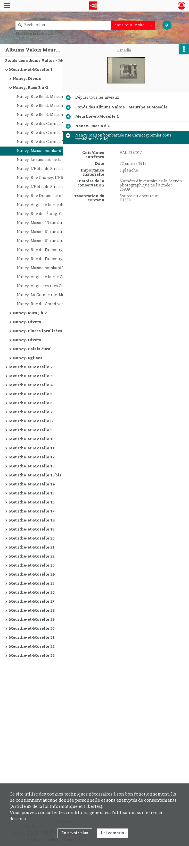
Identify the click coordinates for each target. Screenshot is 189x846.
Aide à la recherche (37, 33)
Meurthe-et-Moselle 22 (31, 556)
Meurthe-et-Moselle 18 (31, 520)
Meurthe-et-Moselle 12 (31, 457)
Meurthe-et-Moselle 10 (31, 439)
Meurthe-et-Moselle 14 (31, 484)
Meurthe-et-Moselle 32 (31, 646)
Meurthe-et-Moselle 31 (31, 637)
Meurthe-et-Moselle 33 (31, 655)
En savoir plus (74, 833)
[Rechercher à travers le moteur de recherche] (65, 25)
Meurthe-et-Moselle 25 (31, 583)
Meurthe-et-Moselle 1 (30, 70)
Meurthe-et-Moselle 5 (30, 394)
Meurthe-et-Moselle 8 (30, 421)
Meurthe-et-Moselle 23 (31, 565)
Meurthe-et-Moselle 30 (31, 628)
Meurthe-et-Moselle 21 (31, 547)
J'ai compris (112, 833)
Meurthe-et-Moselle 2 (30, 367)
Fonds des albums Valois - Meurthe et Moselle (51, 61)
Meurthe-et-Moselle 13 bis (35, 475)
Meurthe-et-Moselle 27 (31, 601)
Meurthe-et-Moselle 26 (31, 592)
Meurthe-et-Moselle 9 (30, 430)
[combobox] (133, 25)
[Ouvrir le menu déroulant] (7, 6)
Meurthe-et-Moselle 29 (31, 619)
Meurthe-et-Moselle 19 (31, 529)
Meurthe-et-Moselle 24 (31, 574)
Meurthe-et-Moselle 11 (31, 448)
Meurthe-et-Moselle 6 (30, 403)
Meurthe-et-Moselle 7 (30, 412)
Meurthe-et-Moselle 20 (31, 538)
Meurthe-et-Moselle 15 (31, 493)
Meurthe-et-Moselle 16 (31, 502)
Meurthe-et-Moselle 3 (30, 376)
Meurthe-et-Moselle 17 (31, 511)
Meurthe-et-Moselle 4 (30, 385)
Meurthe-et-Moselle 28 (31, 610)
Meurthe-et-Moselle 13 (31, 466)
